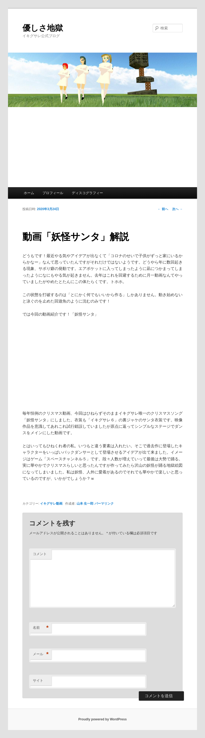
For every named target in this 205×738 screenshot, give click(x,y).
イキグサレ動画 (51, 503)
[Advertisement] (102, 147)
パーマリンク (104, 503)
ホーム (29, 193)
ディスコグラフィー (87, 193)
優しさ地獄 (42, 27)
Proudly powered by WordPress (102, 719)
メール (41, 654)
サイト (38, 680)
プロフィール (52, 193)
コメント (40, 554)
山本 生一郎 (85, 503)
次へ (177, 209)
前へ (163, 209)
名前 (41, 628)
